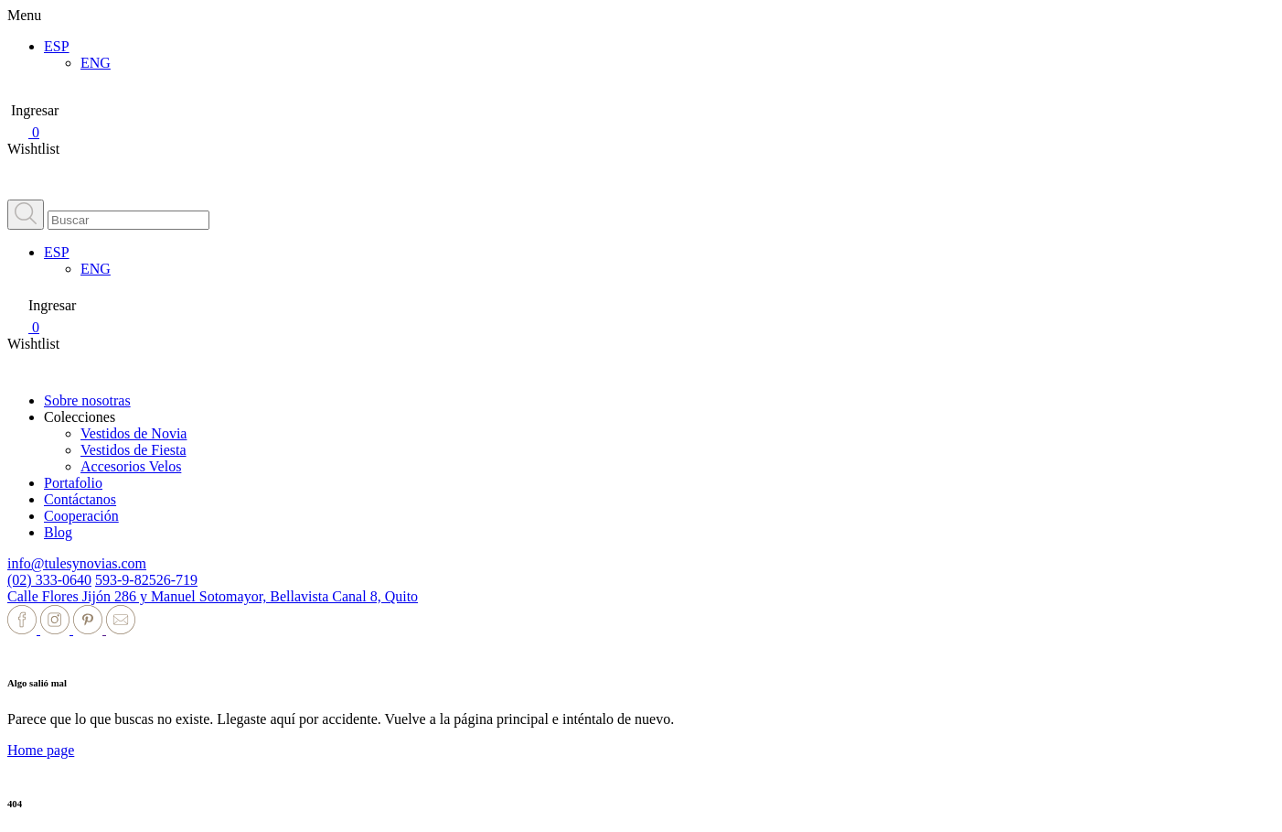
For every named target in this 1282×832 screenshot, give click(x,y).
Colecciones (79, 417)
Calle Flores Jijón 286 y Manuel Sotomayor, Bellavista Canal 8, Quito (212, 596)
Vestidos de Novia (133, 433)
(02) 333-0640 (49, 580)
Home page (40, 750)
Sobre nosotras (87, 400)
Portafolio (73, 483)
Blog (58, 532)
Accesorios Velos (130, 466)
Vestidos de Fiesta (133, 450)
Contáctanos (80, 499)
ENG (95, 62)
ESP (56, 46)
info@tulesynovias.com (76, 563)
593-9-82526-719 (146, 580)
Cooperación (81, 516)
